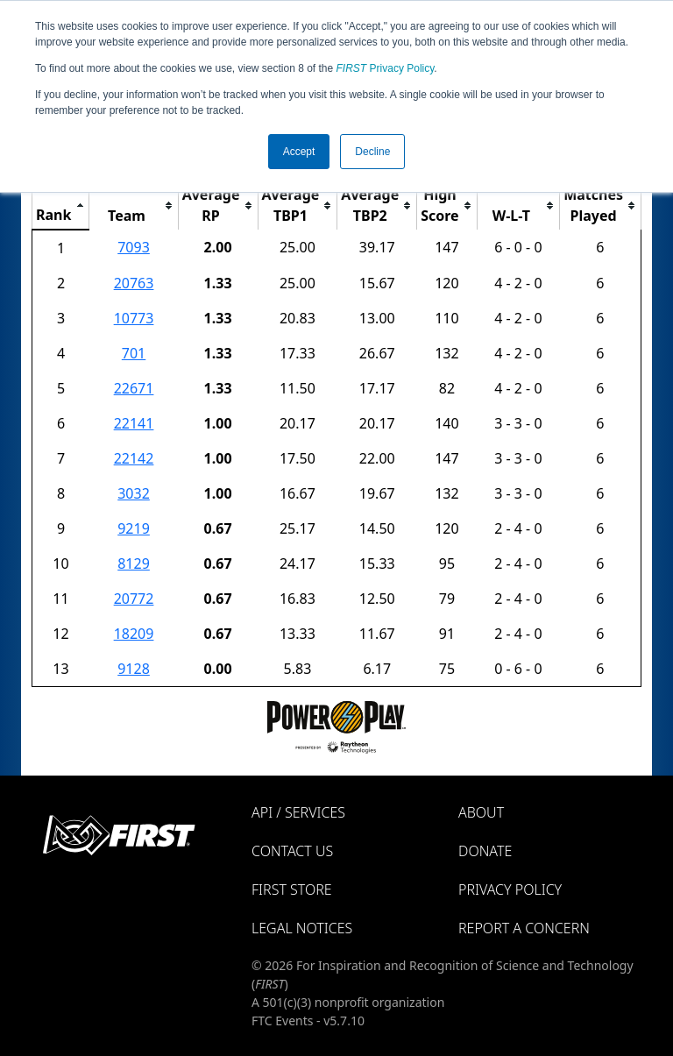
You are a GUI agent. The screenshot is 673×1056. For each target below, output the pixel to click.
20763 (134, 283)
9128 (133, 668)
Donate (485, 851)
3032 (133, 493)
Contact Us (292, 851)
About (481, 812)
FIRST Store (291, 889)
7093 (133, 247)
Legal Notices (301, 928)
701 (133, 353)
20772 (134, 598)
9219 (133, 528)
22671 (134, 388)
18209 (134, 633)
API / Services (298, 812)
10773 (134, 318)
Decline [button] (372, 151)
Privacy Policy (385, 68)
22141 (134, 423)
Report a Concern (524, 928)
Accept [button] (299, 151)
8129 (133, 563)
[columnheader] (60, 205)
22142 (134, 458)
